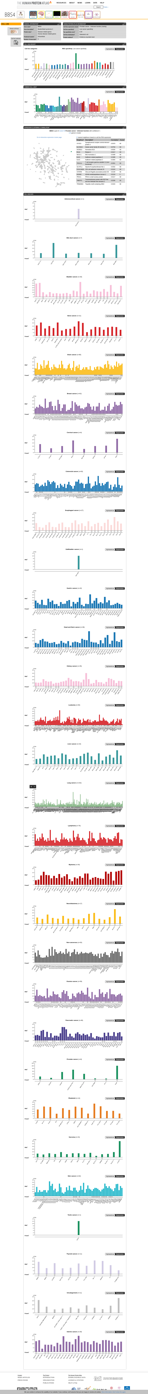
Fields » (105, 7)
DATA (95, 2)
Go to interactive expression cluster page (49, 137)
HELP (102, 2)
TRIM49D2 (80, 184)
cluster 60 (62, 131)
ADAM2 (79, 174)
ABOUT (72, 2)
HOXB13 (79, 149)
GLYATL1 (79, 167)
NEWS (79, 2)
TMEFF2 (79, 180)
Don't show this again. (119, 1392)
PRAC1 (79, 177)
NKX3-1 (79, 154)
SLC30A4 (80, 147)
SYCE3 (79, 143)
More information (107, 1392)
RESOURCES (61, 2)
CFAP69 (79, 172)
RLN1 (78, 152)
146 (70, 133)
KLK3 (78, 160)
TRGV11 (79, 163)
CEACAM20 (80, 169)
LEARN (87, 2)
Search (98, 7)
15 (77, 137)
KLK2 (78, 157)
